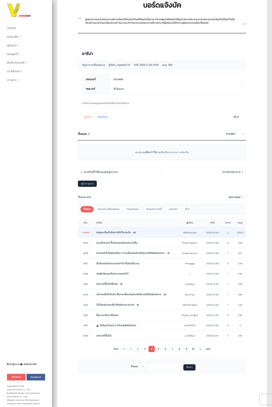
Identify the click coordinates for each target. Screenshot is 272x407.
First (116, 349)
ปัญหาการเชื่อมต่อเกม (109, 209)
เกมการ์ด (173, 209)
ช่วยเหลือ (12, 37)
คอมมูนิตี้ (12, 54)
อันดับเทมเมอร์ (15, 63)
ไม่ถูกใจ (102, 117)
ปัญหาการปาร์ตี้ (154, 209)
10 (193, 349)
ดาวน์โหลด (13, 71)
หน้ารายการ (87, 183)
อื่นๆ (187, 209)
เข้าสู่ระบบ (13, 364)
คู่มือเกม (12, 45)
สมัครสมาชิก (28, 364)
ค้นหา (189, 367)
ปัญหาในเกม (133, 209)
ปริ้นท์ (236, 117)
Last (208, 349)
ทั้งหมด (87, 209)
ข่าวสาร (11, 80)
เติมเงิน (11, 28)
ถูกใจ (87, 117)
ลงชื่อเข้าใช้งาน (151, 152)
